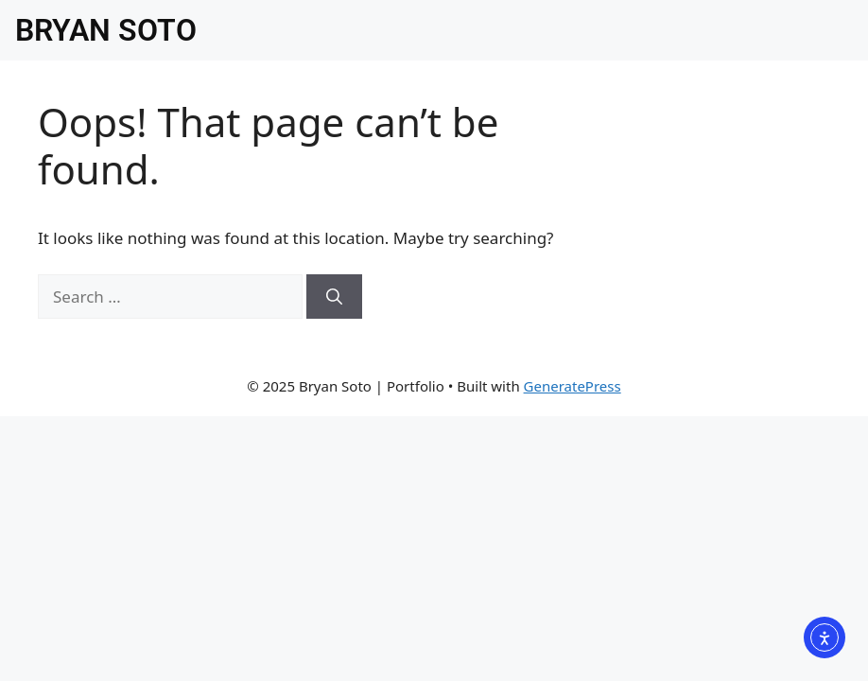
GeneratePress (572, 385)
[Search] (334, 297)
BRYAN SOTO (106, 30)
